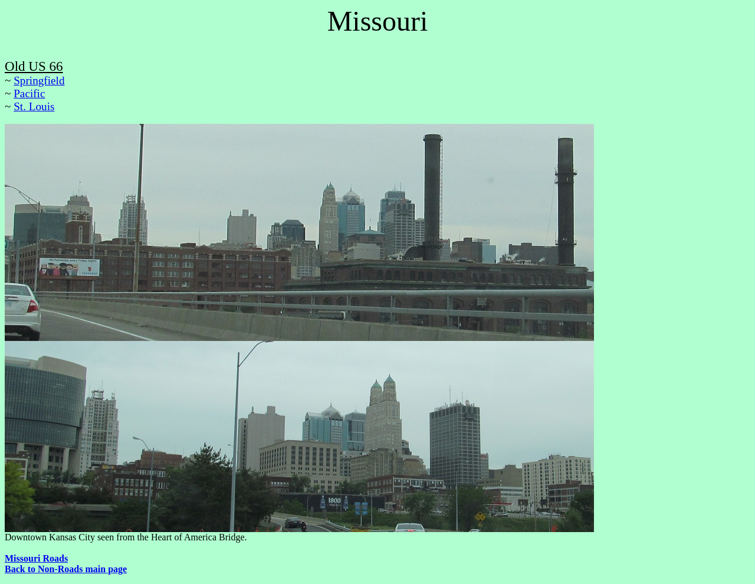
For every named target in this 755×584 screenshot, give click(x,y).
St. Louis (34, 106)
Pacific (29, 93)
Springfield (39, 80)
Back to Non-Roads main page (66, 569)
